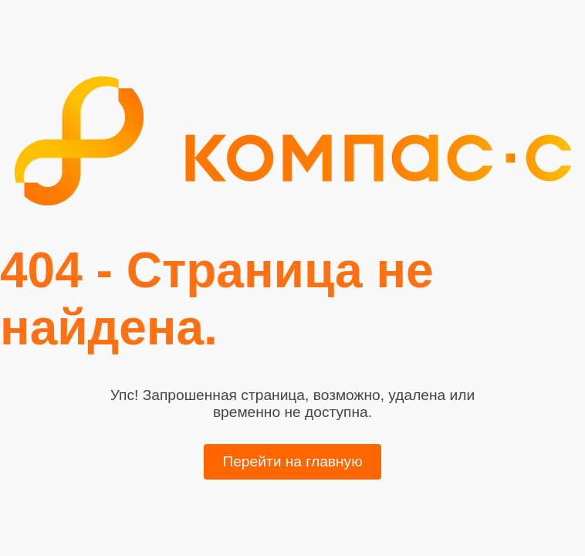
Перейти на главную (292, 461)
